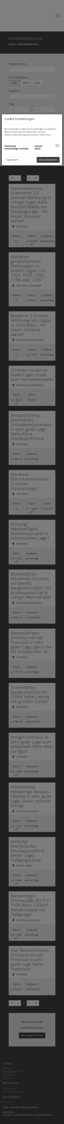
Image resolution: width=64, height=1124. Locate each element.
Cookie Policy (44, 134)
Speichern (12, 159)
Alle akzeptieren (48, 159)
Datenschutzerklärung (15, 134)
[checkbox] (57, 145)
